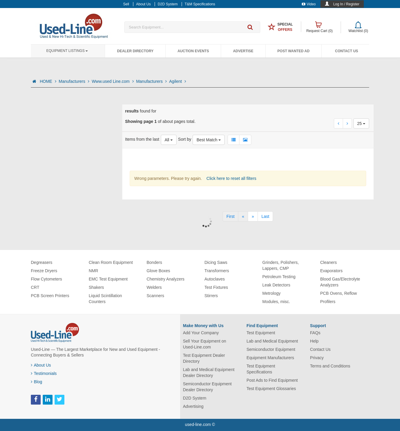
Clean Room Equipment (111, 262)
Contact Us (346, 51)
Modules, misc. (276, 301)
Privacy (317, 357)
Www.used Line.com (113, 81)
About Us (41, 365)
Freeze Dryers (44, 270)
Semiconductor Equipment (271, 349)
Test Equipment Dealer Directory (204, 358)
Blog (36, 381)
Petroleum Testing (279, 276)
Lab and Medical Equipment (272, 341)
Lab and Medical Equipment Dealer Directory (209, 372)
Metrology (271, 293)
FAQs (315, 332)
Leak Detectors (276, 285)
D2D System (195, 398)
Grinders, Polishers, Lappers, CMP (280, 265)
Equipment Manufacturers (270, 357)
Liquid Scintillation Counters (105, 298)
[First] (230, 216)
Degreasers (41, 262)
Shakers (96, 287)
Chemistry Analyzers (166, 279)
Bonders (154, 262)
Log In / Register (346, 4)
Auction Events (193, 51)
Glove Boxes (158, 270)
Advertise (243, 51)
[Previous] (243, 216)
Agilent (177, 81)
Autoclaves (214, 279)
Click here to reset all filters (230, 178)
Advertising (193, 406)
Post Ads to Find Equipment (272, 380)
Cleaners (328, 262)
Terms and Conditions (330, 366)
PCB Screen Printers (50, 295)
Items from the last (142, 139)
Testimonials (44, 373)
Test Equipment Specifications (261, 369)
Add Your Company (201, 332)
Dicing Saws (215, 262)
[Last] (265, 216)
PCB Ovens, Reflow (338, 293)
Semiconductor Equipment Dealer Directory (207, 386)
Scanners (155, 295)
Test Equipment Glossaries (271, 388)
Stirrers (211, 295)
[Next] (253, 216)
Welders (154, 287)
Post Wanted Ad (293, 51)
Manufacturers (74, 81)
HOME (48, 81)
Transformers (216, 270)
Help (314, 341)
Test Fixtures (216, 287)
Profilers (327, 301)
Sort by (184, 139)
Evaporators (331, 270)
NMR (93, 270)
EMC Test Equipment (108, 279)
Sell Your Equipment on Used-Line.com (204, 344)
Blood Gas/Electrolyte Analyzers (340, 282)
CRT (35, 287)
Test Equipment (261, 332)
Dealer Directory (135, 51)
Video (309, 4)
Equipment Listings (67, 51)
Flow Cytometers (46, 279)
